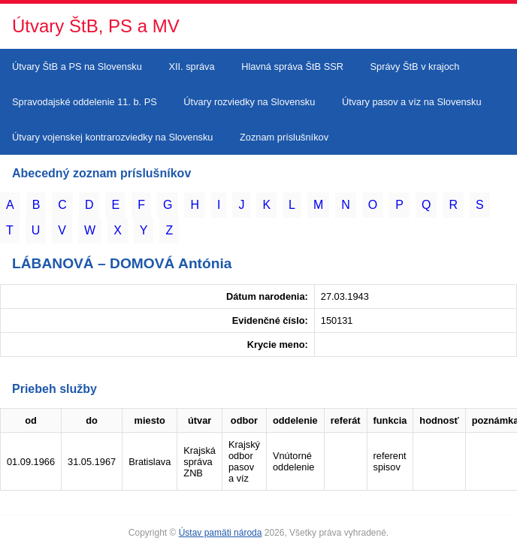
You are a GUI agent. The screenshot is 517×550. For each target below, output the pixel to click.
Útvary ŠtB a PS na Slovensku (77, 66)
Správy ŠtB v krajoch (415, 66)
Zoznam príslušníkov (284, 137)
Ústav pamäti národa (220, 532)
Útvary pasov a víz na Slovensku (412, 101)
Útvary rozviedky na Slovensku (249, 101)
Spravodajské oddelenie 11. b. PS (84, 101)
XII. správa (191, 66)
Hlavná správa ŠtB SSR (292, 66)
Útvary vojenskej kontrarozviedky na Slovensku (112, 137)
